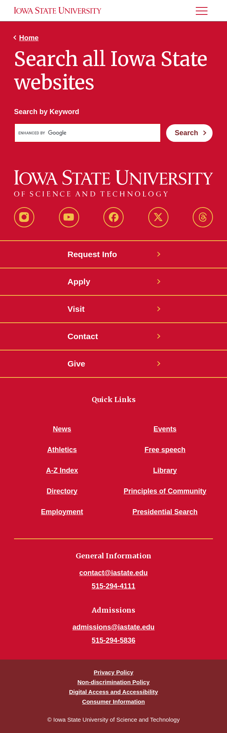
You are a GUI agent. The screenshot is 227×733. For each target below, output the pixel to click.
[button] (204, 10)
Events (164, 429)
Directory (61, 491)
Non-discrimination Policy (113, 682)
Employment (62, 512)
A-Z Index (62, 470)
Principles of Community (165, 491)
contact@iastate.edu (113, 573)
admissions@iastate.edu (114, 627)
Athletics (62, 450)
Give (76, 363)
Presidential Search (164, 512)
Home (29, 38)
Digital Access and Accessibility (113, 691)
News (62, 429)
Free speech (164, 450)
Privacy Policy (113, 672)
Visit (76, 308)
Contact (82, 336)
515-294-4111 (113, 586)
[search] (86, 133)
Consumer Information (113, 701)
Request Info (92, 254)
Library (165, 470)
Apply (78, 281)
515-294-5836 (113, 640)
